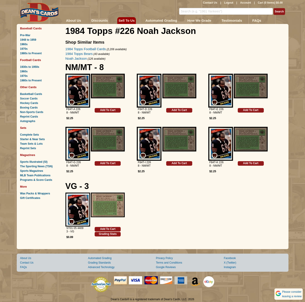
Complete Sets (29, 134)
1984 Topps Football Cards (85, 49)
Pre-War (25, 35)
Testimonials (231, 20)
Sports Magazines (31, 170)
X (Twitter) (230, 262)
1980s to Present (31, 53)
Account (245, 2)
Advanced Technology (101, 267)
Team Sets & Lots (31, 143)
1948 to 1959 (28, 39)
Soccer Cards (29, 98)
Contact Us (210, 2)
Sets (23, 128)
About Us (73, 20)
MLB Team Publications (35, 175)
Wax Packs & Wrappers (35, 193)
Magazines (27, 155)
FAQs (256, 20)
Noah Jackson (76, 58)
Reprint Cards (29, 116)
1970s (24, 48)
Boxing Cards (29, 107)
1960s (24, 44)
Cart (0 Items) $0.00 (270, 2)
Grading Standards (99, 262)
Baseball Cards (31, 28)
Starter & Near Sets (32, 139)
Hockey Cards (29, 103)
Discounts (99, 20)
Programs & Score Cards (36, 180)
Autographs (27, 121)
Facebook (230, 258)
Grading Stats (108, 234)
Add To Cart (107, 110)
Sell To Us (126, 20)
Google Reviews (166, 267)
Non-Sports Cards (31, 112)
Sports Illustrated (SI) (34, 161)
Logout (228, 2)
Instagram (230, 267)
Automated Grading (161, 20)
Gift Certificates (30, 198)
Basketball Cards (31, 94)
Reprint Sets (28, 148)
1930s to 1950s (29, 66)
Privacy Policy (164, 258)
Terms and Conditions (169, 262)
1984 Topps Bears (79, 54)
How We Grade (199, 20)
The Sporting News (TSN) (36, 166)
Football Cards (30, 60)
